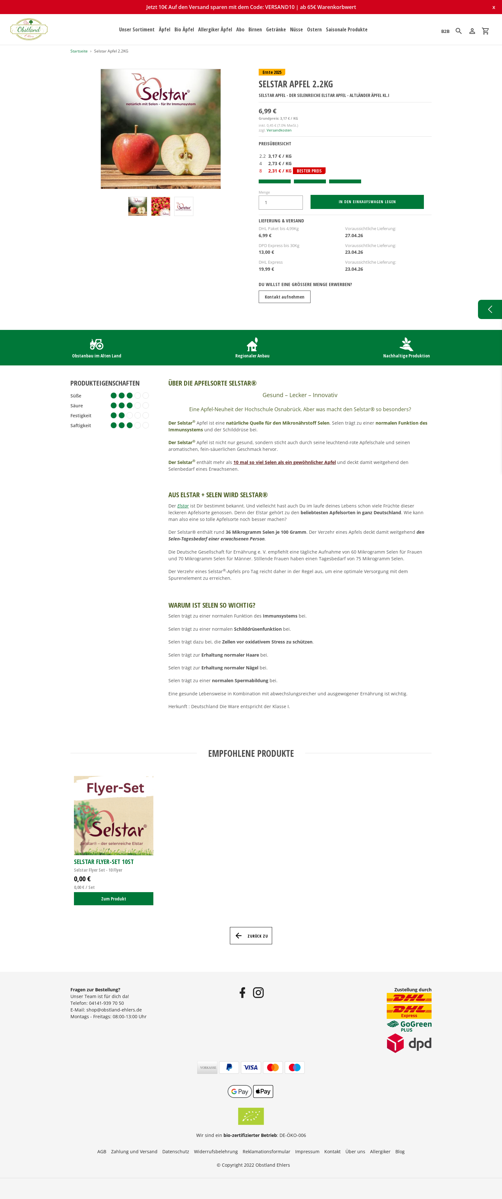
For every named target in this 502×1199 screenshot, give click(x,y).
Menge (264, 192)
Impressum (307, 1151)
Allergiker (380, 1151)
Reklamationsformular (266, 1151)
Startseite (79, 51)
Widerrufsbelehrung (216, 1151)
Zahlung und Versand (134, 1151)
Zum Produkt (113, 899)
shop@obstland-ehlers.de (114, 1010)
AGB (101, 1151)
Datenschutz (175, 1151)
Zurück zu (251, 935)
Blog (400, 1151)
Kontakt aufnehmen (284, 297)
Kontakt (332, 1151)
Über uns (355, 1151)
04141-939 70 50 (106, 1003)
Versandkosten (279, 130)
